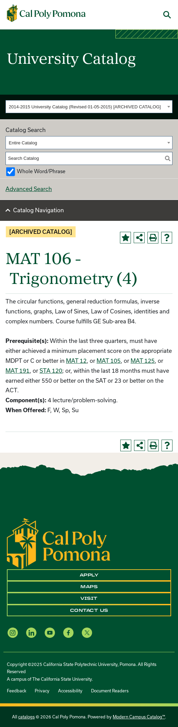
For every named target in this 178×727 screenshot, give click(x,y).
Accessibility (70, 690)
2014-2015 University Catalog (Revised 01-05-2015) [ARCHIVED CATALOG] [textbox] (85, 106)
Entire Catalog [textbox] (23, 142)
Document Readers (110, 690)
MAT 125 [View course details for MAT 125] (143, 360)
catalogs (26, 716)
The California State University (62, 679)
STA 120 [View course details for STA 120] (51, 370)
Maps (89, 586)
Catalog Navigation (38, 210)
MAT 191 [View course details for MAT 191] (17, 370)
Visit (89, 598)
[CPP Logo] (58, 542)
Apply (89, 575)
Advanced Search (28, 189)
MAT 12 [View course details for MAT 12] (76, 360)
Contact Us (89, 610)
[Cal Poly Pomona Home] (46, 13)
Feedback (16, 690)
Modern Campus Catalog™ (139, 716)
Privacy (42, 690)
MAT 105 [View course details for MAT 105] (109, 360)
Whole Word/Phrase (41, 171)
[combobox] (89, 106)
